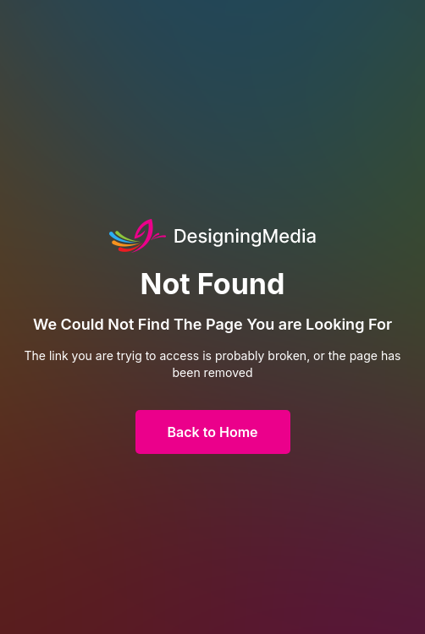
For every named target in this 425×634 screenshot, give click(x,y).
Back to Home (213, 432)
